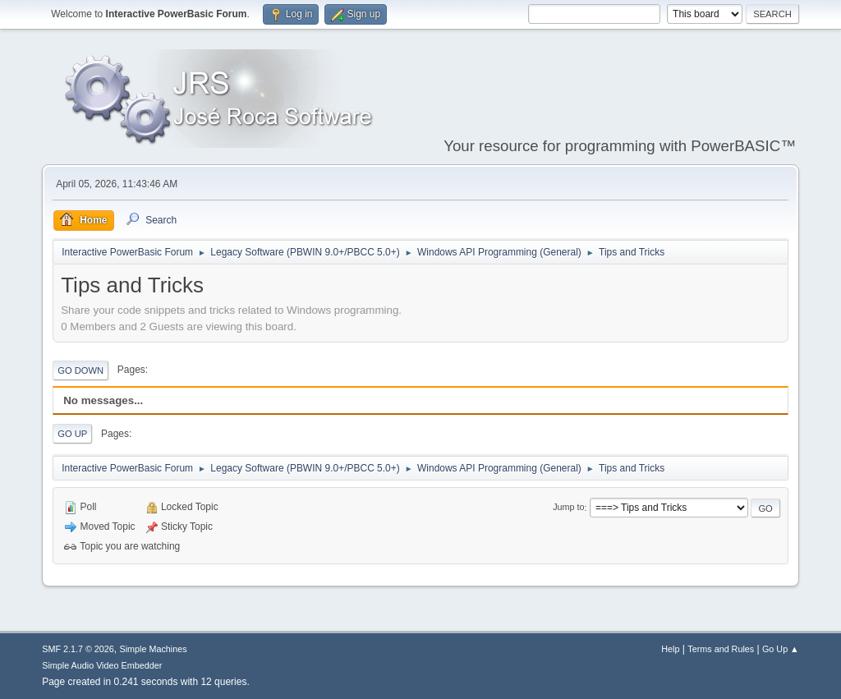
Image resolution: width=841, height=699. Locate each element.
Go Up (72, 434)
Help (670, 649)
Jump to (568, 508)
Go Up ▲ (780, 649)
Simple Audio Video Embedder (102, 665)
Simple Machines (153, 649)
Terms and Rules (720, 649)
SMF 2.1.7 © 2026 (78, 649)
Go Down (80, 370)
